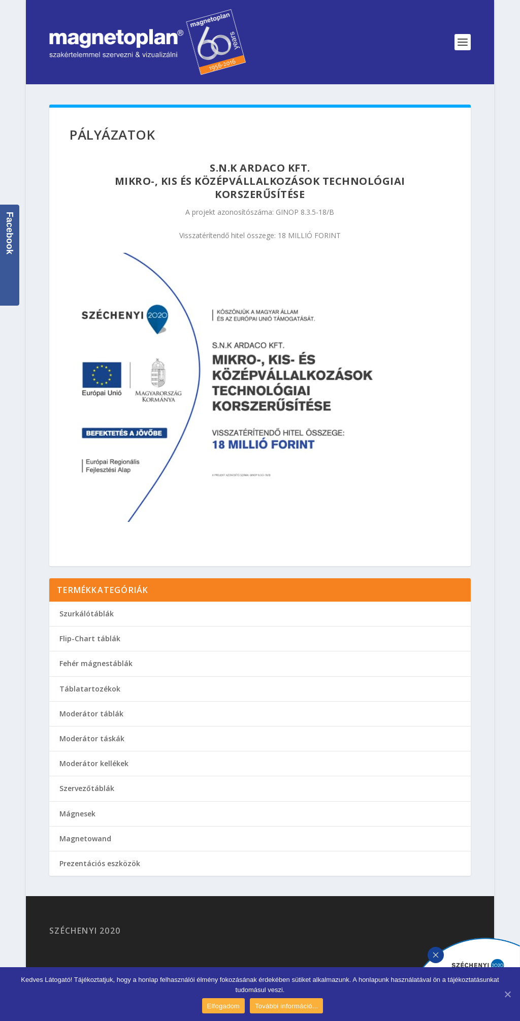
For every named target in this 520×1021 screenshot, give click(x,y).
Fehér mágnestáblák (96, 663)
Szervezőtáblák (86, 788)
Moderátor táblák (91, 713)
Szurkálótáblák (86, 613)
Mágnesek (77, 813)
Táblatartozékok (89, 689)
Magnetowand (85, 838)
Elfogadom (223, 1006)
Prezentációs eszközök (99, 863)
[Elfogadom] (507, 994)
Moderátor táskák (91, 738)
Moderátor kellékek (93, 763)
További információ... (286, 1006)
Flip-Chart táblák (89, 638)
